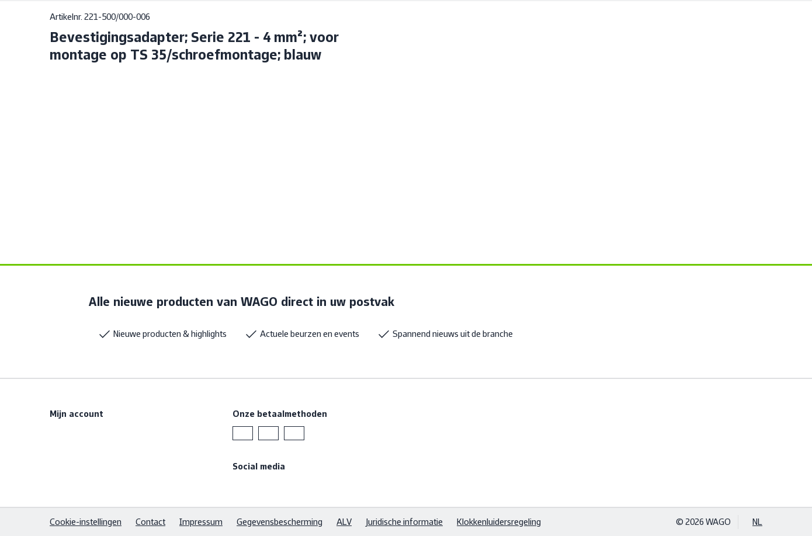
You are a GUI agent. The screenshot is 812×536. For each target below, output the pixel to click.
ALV (344, 522)
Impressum (201, 522)
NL (757, 522)
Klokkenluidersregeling (499, 522)
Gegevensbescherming (279, 522)
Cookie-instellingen (86, 522)
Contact (150, 522)
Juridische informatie (404, 522)
